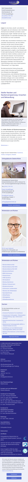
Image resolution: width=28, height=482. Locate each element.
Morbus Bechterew (8, 282)
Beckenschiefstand (8, 271)
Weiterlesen (14, 145)
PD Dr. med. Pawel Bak (7, 411)
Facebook (20, 152)
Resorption (4, 61)
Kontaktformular (6, 17)
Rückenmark (4, 33)
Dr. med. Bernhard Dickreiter (8, 413)
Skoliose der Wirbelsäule (10, 290)
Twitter (3, 154)
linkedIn (14, 154)
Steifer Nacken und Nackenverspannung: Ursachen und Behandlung (13, 95)
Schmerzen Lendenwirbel (10, 288)
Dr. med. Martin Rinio (6, 399)
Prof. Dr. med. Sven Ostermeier (9, 397)
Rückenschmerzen (8, 286)
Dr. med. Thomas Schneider (8, 395)
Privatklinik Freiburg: (7, 195)
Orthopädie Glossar (6, 427)
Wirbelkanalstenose (8, 299)
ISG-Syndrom (6, 280)
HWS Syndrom (7, 277)
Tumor (3, 74)
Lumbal (3, 83)
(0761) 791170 (8, 186)
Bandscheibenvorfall (8, 264)
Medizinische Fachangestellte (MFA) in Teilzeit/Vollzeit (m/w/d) (14, 324)
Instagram (8, 154)
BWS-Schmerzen (7, 273)
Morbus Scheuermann (9, 284)
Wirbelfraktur (6, 295)
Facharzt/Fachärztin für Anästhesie (13, 313)
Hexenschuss (6, 275)
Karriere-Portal (14, 336)
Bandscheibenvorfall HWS (10, 267)
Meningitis (14, 72)
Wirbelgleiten (6, 297)
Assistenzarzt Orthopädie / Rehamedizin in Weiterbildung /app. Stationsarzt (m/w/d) (14, 316)
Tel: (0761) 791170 (7, 16)
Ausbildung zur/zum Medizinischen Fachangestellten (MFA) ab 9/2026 (13, 328)
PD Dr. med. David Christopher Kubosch (12, 402)
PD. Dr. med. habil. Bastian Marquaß (11, 401)
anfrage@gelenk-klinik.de (9, 202)
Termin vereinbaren (14, 205)
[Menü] (2, 3)
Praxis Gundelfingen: (7, 189)
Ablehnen (14, 478)
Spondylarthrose (7, 293)
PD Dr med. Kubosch (8, 248)
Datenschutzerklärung (7, 470)
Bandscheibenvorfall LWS (10, 269)
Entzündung (20, 70)
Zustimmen (14, 474)
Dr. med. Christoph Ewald (8, 404)
